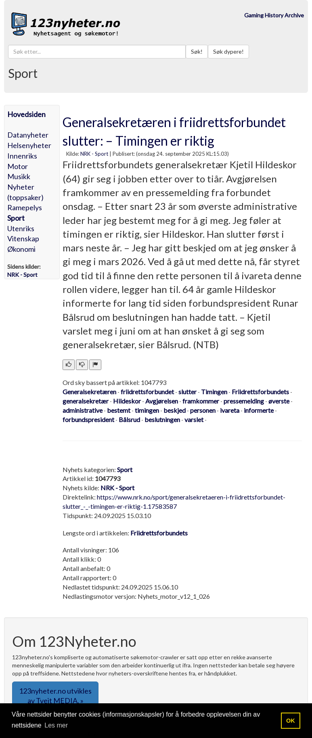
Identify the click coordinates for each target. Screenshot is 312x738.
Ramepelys (24, 207)
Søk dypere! (228, 51)
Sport (16, 217)
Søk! (197, 51)
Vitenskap (23, 238)
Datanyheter (27, 134)
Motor (17, 166)
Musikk (18, 176)
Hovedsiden (26, 114)
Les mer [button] (56, 725)
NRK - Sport (94, 154)
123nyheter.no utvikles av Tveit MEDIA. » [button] (55, 695)
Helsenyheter (29, 145)
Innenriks (22, 155)
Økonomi (21, 249)
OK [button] (290, 720)
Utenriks (20, 228)
